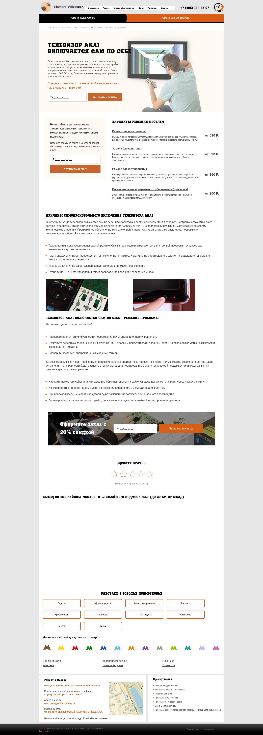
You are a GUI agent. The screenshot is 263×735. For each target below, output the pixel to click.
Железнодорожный (144, 603)
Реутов (61, 626)
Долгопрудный (103, 603)
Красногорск (61, 614)
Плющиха (168, 660)
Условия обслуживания (123, 8)
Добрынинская (52, 660)
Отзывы (164, 8)
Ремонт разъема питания (129, 131)
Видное (62, 603)
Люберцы (103, 614)
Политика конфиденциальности (200, 729)
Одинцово (185, 614)
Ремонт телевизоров (83, 18)
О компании (93, 8)
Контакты (152, 8)
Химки (103, 626)
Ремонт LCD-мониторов (175, 18)
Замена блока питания (127, 148)
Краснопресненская (114, 660)
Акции (106, 8)
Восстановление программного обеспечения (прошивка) (150, 189)
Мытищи (144, 614)
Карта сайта (44, 731)
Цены (141, 8)
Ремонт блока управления (129, 168)
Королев (185, 603)
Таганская (168, 665)
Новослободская (112, 665)
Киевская (48, 665)
